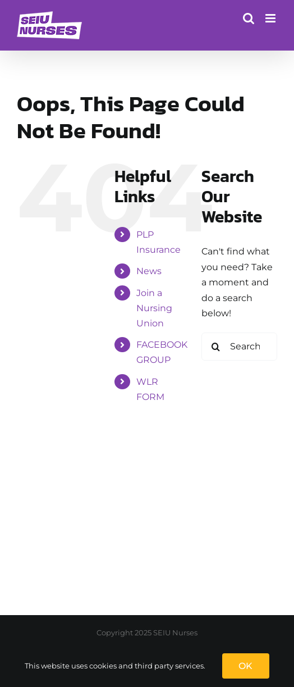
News (149, 271)
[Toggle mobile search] (248, 18)
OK (245, 666)
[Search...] (239, 347)
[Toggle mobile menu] (271, 18)
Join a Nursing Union (154, 308)
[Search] (215, 347)
